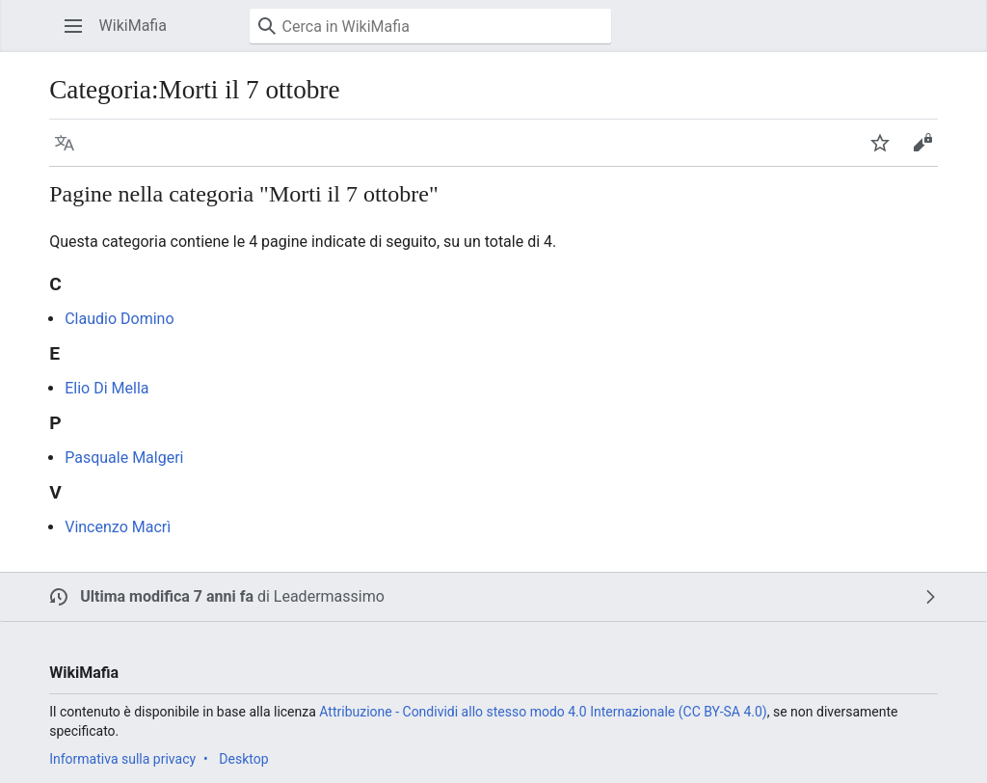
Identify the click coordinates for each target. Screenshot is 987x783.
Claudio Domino (119, 319)
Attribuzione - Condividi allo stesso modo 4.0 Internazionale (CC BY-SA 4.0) (542, 711)
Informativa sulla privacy (122, 759)
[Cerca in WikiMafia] (430, 26)
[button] (73, 26)
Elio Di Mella (106, 388)
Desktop (243, 759)
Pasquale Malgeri (124, 457)
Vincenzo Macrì (118, 527)
